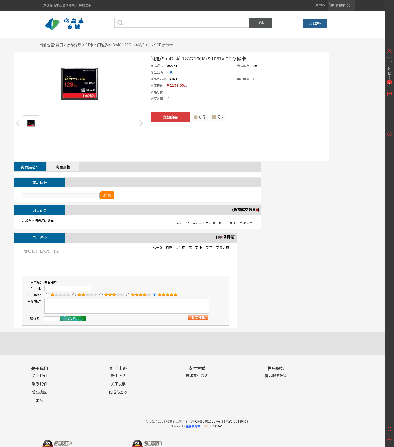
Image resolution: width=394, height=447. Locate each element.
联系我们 (39, 383)
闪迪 (169, 72)
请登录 (70, 5)
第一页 (217, 222)
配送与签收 (118, 391)
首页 (59, 44)
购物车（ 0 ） (345, 5)
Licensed (216, 426)
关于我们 (39, 375)
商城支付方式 (197, 375)
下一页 (237, 222)
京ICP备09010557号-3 (207, 421)
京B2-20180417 (237, 421)
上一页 (227, 222)
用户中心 (318, 5)
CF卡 (89, 44)
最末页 (248, 222)
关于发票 (118, 383)
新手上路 (118, 375)
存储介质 (74, 44)
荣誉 (39, 400)
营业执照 (39, 391)
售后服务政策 (276, 375)
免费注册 (85, 5)
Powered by (189, 426)
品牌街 (315, 23)
